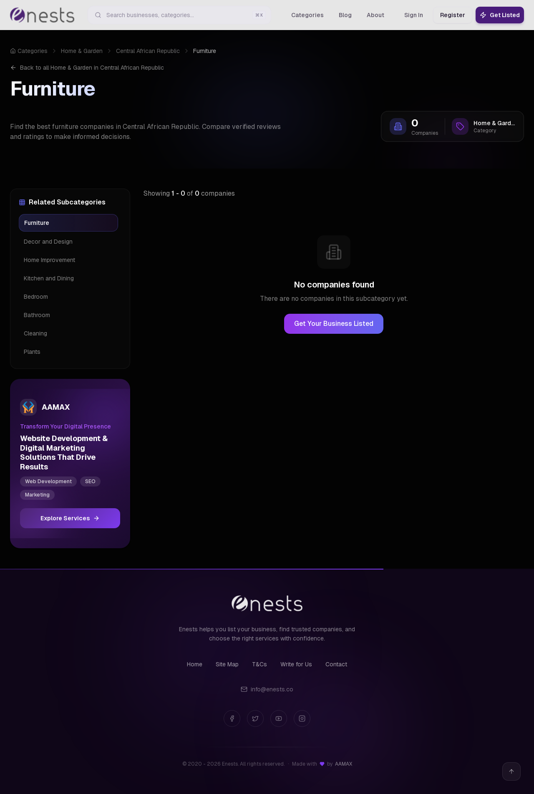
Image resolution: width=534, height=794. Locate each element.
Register (452, 15)
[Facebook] (232, 718)
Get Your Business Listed (333, 323)
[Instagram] (302, 718)
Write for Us (296, 664)
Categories (29, 51)
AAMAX (343, 764)
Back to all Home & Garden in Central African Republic (87, 67)
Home (194, 664)
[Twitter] (255, 718)
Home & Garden (82, 51)
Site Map (227, 664)
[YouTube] (278, 718)
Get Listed (500, 15)
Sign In (413, 15)
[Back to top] (511, 771)
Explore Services (70, 518)
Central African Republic (148, 51)
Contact (336, 664)
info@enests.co (267, 689)
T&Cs (259, 664)
